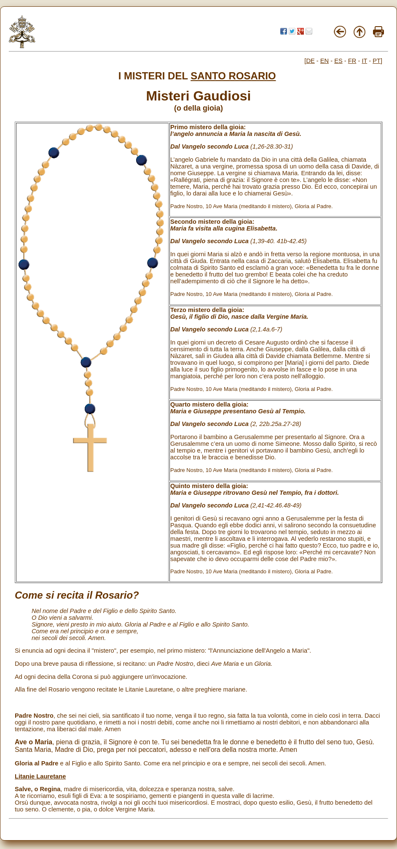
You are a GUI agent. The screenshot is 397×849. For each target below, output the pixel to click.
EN (324, 60)
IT (364, 60)
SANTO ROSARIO (233, 75)
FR (352, 60)
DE (310, 60)
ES (338, 60)
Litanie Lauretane (40, 776)
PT (377, 60)
